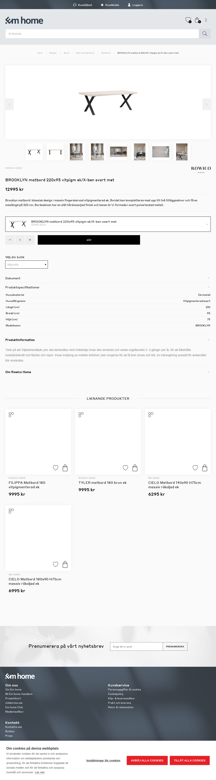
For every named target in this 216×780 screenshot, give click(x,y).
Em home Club (14, 707)
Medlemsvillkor (14, 711)
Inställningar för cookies (103, 760)
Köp (65, 467)
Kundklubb (110, 5)
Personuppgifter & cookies (124, 689)
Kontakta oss (13, 726)
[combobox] (26, 264)
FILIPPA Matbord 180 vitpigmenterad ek (27, 484)
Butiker (10, 731)
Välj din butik (14, 257)
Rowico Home (13, 168)
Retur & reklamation (121, 707)
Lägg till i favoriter (55, 467)
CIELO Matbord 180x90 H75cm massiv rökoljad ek (35, 581)
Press (8, 735)
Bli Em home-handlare (18, 693)
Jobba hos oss (13, 702)
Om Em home (13, 689)
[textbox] (26, 265)
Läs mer (40, 772)
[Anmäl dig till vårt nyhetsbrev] (136, 646)
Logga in (135, 5)
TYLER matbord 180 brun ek (102, 482)
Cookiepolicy (115, 693)
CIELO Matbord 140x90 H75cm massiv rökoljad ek (174, 484)
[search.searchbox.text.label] (103, 33)
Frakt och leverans (119, 702)
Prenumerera (175, 646)
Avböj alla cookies (147, 760)
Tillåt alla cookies (189, 760)
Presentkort (13, 698)
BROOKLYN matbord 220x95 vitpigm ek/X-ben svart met (74, 221)
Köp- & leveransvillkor (121, 698)
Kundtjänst (82, 5)
